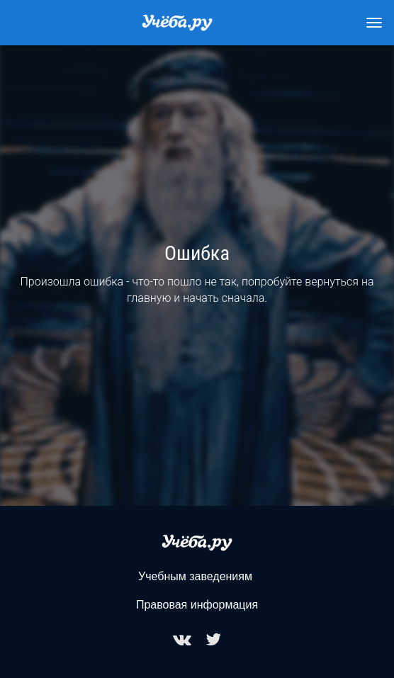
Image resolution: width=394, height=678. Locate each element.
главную (149, 298)
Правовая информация (197, 605)
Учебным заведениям (195, 576)
